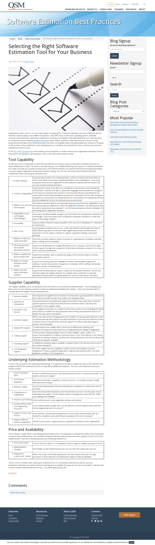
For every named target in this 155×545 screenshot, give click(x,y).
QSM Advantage (70, 515)
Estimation (12, 473)
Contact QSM (96, 515)
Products (92, 9)
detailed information (42, 140)
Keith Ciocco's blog (32, 38)
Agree (131, 542)
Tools (10, 515)
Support (135, 4)
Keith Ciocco (29, 61)
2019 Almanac (42, 515)
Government (13, 521)
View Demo (129, 514)
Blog (118, 4)
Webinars (40, 518)
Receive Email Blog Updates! (123, 45)
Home (12, 38)
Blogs (20, 38)
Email (113, 67)
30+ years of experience (23, 151)
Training (118, 9)
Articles (39, 521)
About (142, 9)
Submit (114, 56)
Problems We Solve (75, 9)
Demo (111, 4)
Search (114, 95)
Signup (114, 77)
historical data (74, 203)
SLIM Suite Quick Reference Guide (123, 137)
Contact (125, 4)
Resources (131, 9)
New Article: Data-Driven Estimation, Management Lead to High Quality (124, 123)
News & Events (70, 518)
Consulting (106, 9)
